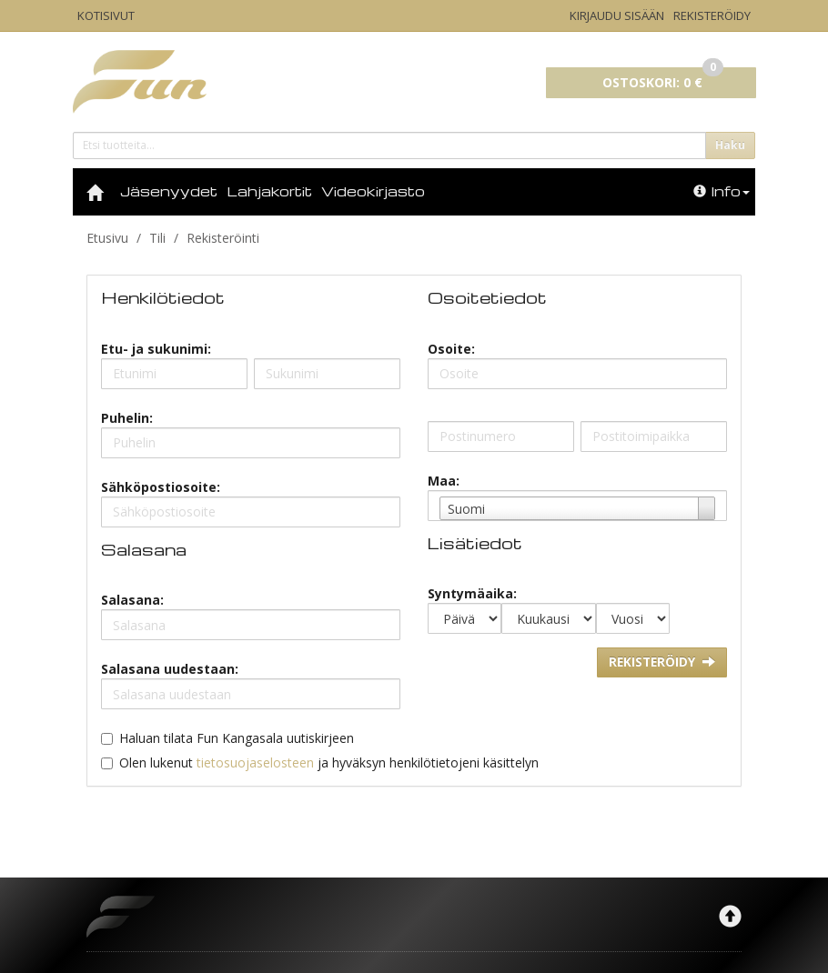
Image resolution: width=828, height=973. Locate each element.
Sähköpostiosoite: (160, 487)
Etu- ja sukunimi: (156, 348)
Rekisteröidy (712, 15)
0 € (662, 79)
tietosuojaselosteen (255, 762)
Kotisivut (106, 15)
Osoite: (451, 348)
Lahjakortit (269, 191)
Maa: (443, 480)
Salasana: (132, 599)
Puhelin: (127, 417)
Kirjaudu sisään (617, 15)
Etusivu (107, 237)
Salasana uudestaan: (169, 668)
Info (721, 191)
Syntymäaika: (472, 593)
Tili (157, 237)
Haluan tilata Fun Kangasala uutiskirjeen (236, 738)
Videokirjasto (373, 191)
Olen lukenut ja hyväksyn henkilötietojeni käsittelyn (329, 762)
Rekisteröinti (223, 237)
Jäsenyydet (168, 191)
